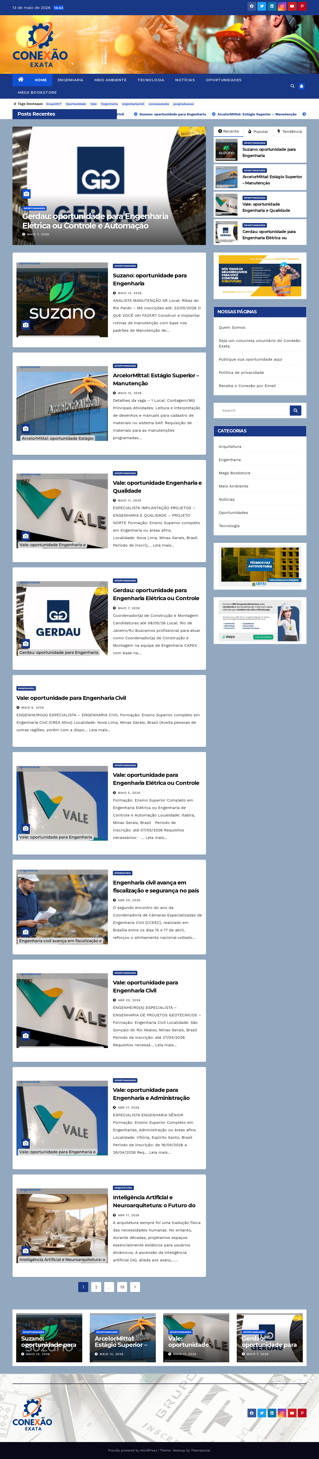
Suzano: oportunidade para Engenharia (48, 1345)
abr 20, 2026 (129, 1000)
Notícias (185, 80)
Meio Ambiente (110, 80)
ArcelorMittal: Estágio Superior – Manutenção (121, 1345)
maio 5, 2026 (129, 793)
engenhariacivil (133, 104)
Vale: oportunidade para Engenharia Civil (71, 698)
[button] (293, 86)
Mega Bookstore (37, 92)
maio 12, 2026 (130, 393)
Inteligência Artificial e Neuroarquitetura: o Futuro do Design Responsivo (154, 1205)
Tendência (290, 131)
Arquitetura (123, 1187)
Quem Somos (232, 327)
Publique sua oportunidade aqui (250, 359)
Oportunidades (224, 80)
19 (122, 1287)
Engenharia (70, 80)
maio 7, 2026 (38, 234)
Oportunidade (76, 104)
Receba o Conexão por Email (247, 385)
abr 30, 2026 (129, 900)
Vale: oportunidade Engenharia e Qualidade (188, 1348)
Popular (258, 131)
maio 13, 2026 (130, 293)
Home (41, 80)
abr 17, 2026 (128, 1107)
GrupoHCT (54, 104)
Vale (93, 104)
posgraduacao (183, 104)
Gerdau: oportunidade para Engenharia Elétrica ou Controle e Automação (95, 221)
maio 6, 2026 (32, 707)
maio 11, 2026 (129, 500)
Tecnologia (150, 80)
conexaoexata (159, 104)
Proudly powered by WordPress (133, 1450)
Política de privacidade (241, 372)
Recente (228, 131)
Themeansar (200, 1450)
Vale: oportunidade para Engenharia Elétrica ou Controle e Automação (156, 783)
